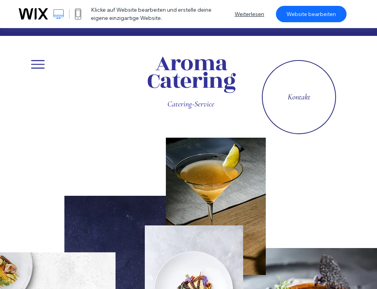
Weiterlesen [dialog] (249, 14)
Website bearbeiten (311, 14)
